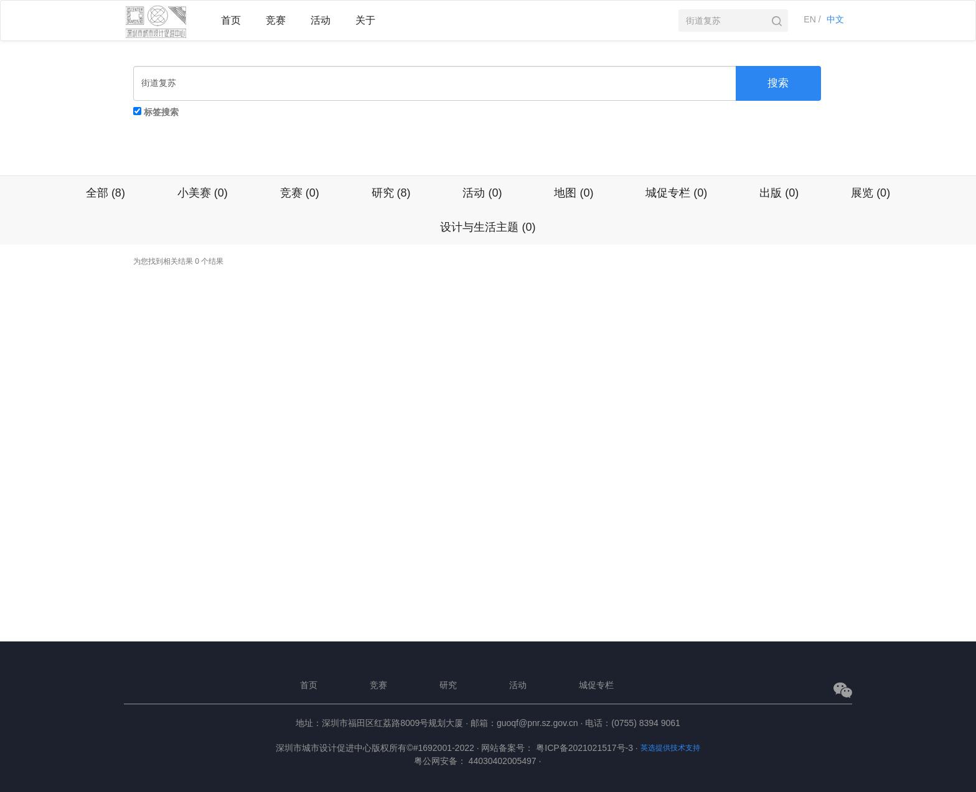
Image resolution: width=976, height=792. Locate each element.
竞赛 (299, 193)
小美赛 (202, 193)
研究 (391, 193)
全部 (105, 193)
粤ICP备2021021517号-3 (586, 748)
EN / (812, 19)
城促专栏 (676, 193)
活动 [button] (321, 20)
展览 (870, 193)
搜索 (778, 83)
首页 (231, 20)
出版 (779, 193)
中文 (835, 19)
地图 (573, 193)
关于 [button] (365, 20)
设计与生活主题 (487, 227)
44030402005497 (505, 761)
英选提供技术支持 (670, 747)
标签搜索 (161, 112)
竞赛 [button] (276, 20)
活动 (482, 193)
